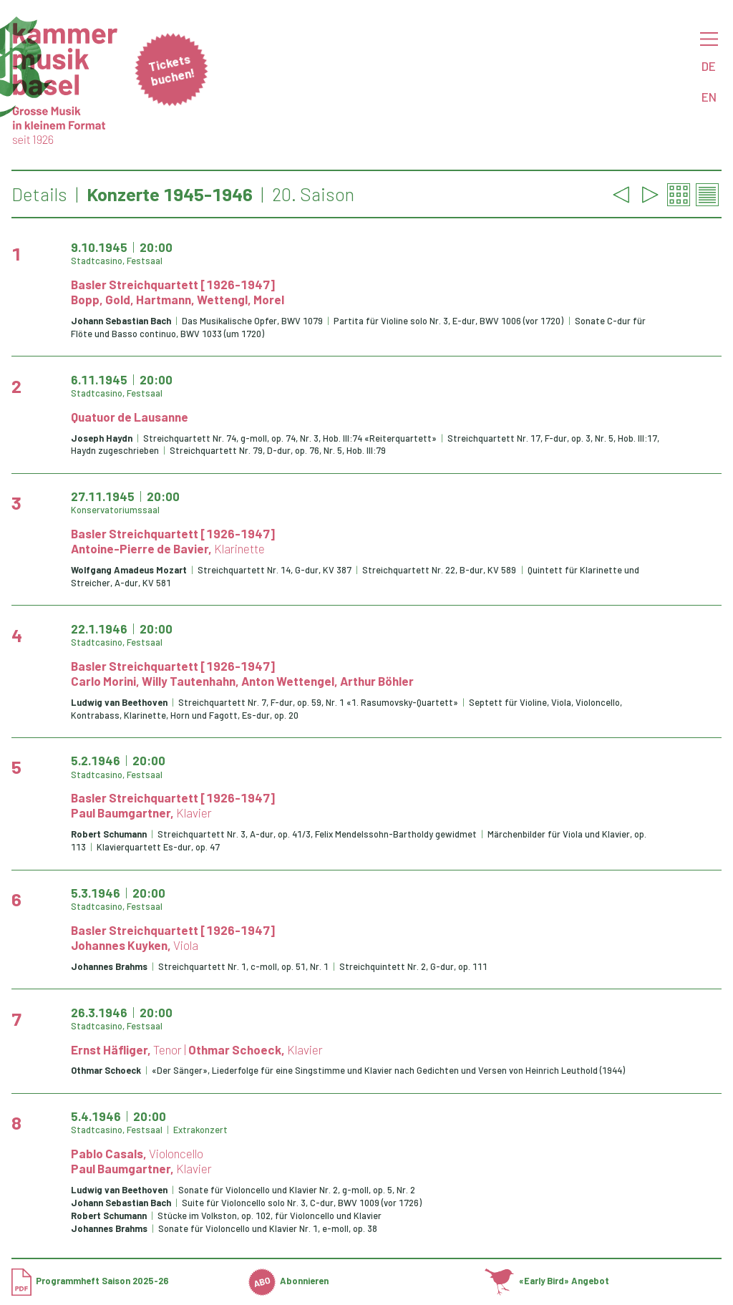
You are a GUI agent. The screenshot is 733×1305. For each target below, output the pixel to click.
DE (709, 66)
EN (709, 96)
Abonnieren (288, 1280)
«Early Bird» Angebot (546, 1280)
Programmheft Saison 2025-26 (90, 1280)
